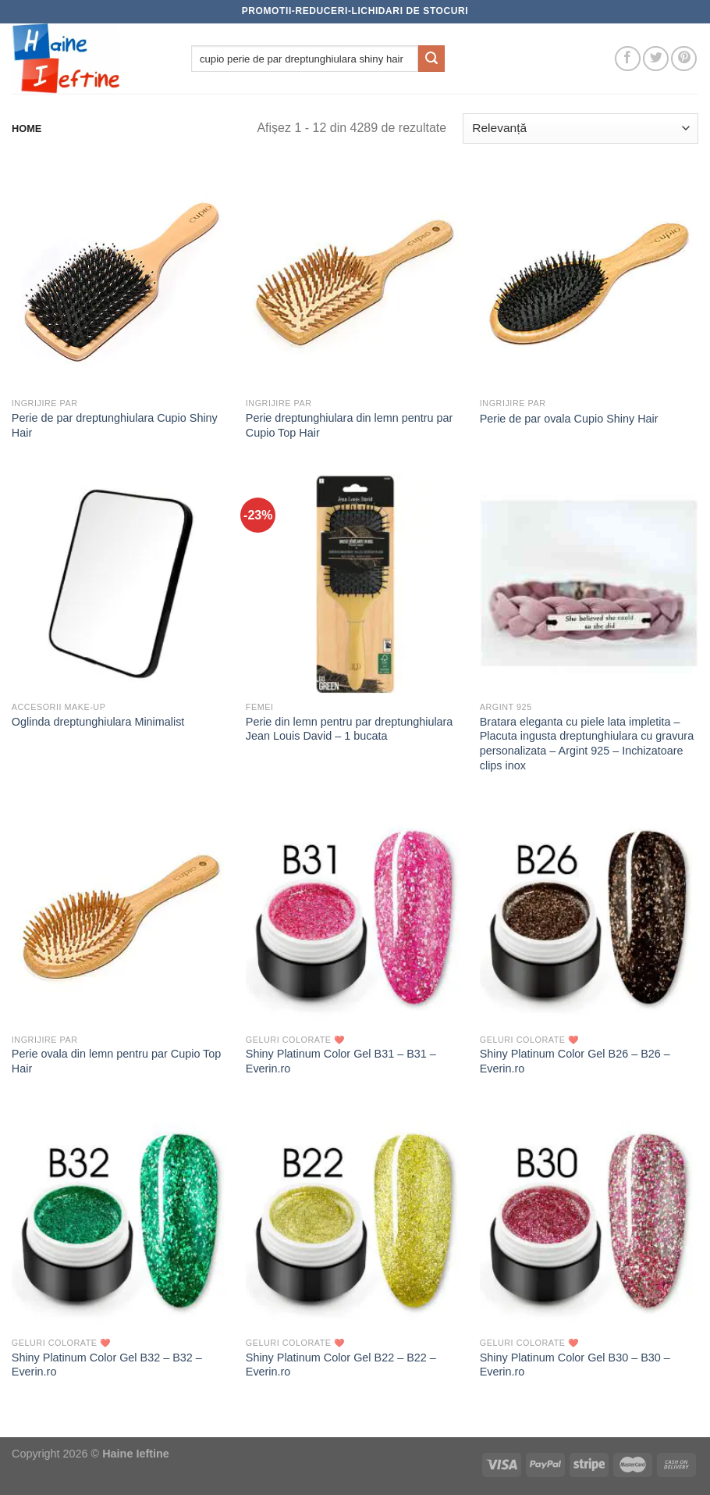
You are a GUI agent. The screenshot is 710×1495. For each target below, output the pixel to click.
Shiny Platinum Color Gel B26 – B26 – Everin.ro (575, 1061)
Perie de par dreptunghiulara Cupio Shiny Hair (115, 425)
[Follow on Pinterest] (684, 59)
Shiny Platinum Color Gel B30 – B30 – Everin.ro (575, 1365)
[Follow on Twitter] (656, 59)
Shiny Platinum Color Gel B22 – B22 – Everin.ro (341, 1365)
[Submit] (431, 58)
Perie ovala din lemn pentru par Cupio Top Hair (117, 1061)
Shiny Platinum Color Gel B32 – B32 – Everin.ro (107, 1365)
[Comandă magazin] (580, 128)
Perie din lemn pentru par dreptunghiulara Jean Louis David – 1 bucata (349, 729)
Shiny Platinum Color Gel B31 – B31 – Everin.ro (341, 1061)
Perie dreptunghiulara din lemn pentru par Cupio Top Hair (349, 425)
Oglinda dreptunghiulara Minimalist (98, 721)
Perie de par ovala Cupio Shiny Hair (569, 418)
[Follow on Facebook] (628, 59)
